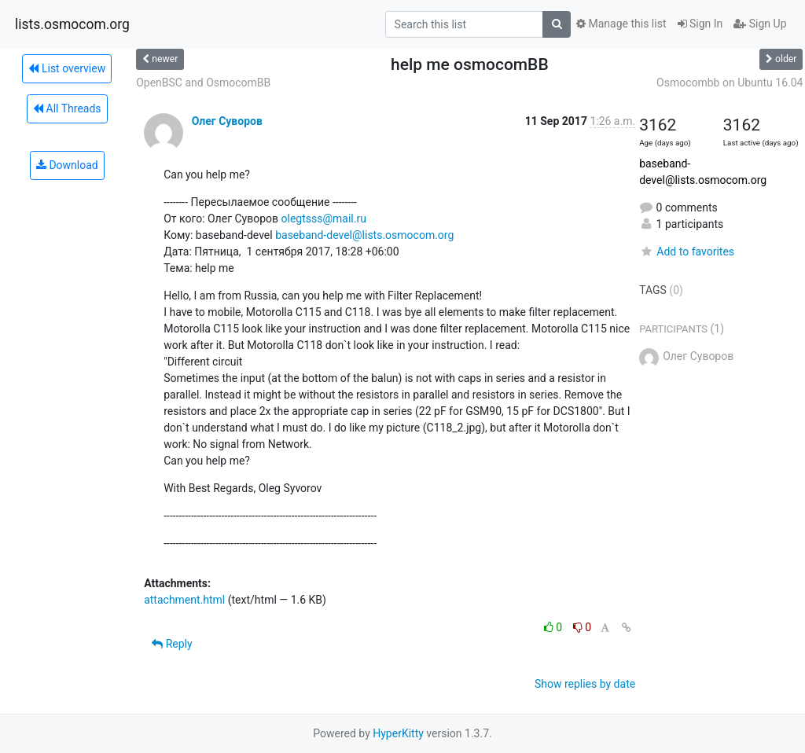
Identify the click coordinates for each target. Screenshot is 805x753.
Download (67, 165)
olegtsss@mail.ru (323, 218)
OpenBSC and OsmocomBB (203, 82)
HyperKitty (398, 733)
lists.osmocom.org (72, 24)
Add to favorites (686, 251)
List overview (66, 68)
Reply (172, 643)
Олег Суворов (227, 121)
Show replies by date (585, 684)
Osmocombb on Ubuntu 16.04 (729, 82)
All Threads (67, 108)
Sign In (700, 23)
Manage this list (621, 23)
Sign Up (759, 23)
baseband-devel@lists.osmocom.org (364, 235)
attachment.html (184, 599)
